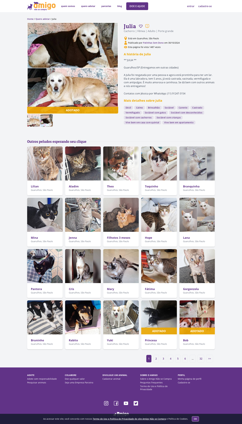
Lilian (35, 186)
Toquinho (151, 186)
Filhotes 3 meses (118, 238)
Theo (110, 186)
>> (209, 358)
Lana (186, 238)
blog (119, 6)
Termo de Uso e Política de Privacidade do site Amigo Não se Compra (129, 418)
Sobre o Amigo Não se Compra (156, 378)
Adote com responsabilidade (42, 378)
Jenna (73, 238)
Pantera (36, 289)
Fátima (150, 289)
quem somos (68, 6)
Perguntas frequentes (151, 382)
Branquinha (191, 186)
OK (195, 418)
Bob (185, 340)
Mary (110, 289)
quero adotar (88, 6)
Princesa (151, 340)
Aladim (74, 186)
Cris (71, 289)
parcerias (106, 6)
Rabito (73, 340)
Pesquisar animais (36, 382)
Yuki (110, 340)
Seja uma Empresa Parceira (79, 382)
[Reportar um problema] (147, 26)
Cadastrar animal (111, 378)
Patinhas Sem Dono (153, 42)
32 (201, 358)
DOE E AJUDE (137, 6)
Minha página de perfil (189, 378)
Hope (148, 238)
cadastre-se (205, 6)
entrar (191, 6)
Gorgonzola (191, 289)
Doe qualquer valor (75, 378)
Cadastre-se (184, 382)
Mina (34, 238)
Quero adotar (42, 18)
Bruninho (37, 340)
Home (30, 18)
